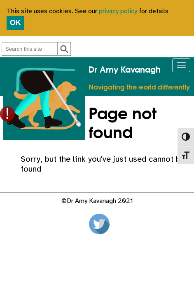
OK (15, 23)
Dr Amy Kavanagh (125, 70)
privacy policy (118, 11)
